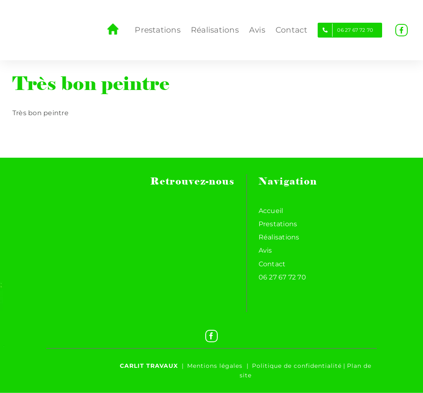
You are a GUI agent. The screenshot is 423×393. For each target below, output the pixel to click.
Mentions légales (214, 365)
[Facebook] (211, 336)
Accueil (271, 211)
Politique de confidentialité (297, 365)
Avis (265, 250)
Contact (272, 264)
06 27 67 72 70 (282, 277)
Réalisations (279, 237)
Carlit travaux (149, 365)
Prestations (278, 224)
